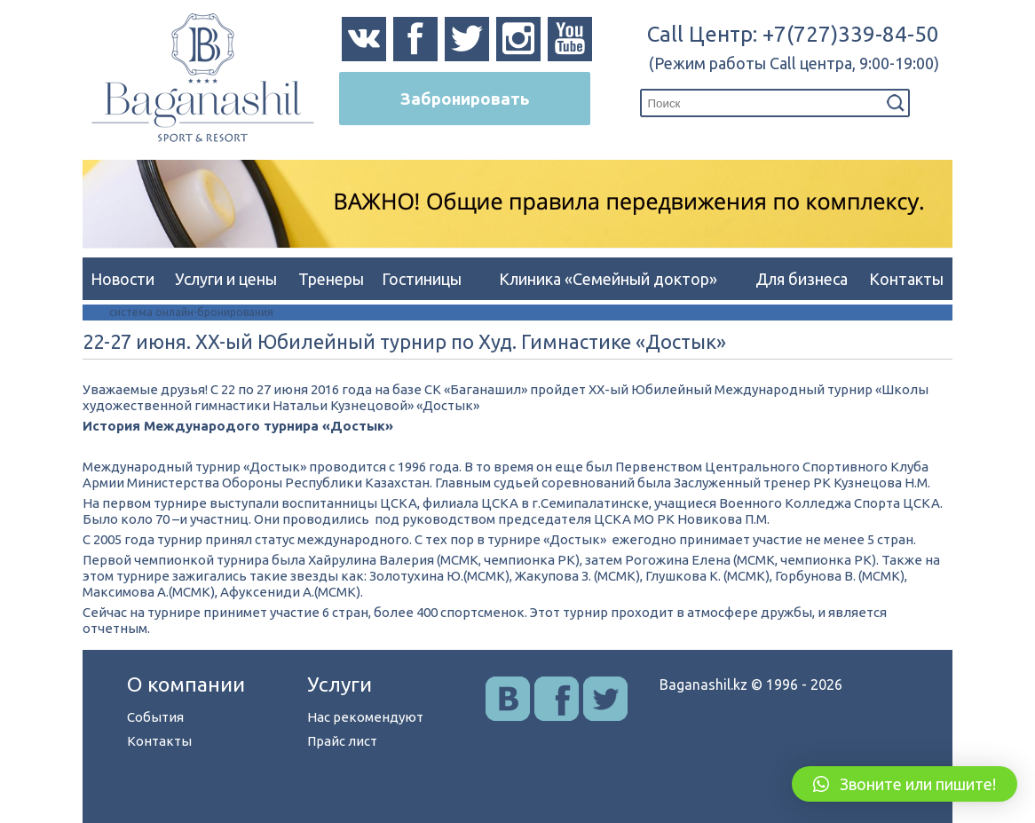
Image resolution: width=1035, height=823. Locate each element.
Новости (122, 279)
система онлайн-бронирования (191, 312)
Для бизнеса (801, 279)
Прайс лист (342, 740)
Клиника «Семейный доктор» (608, 279)
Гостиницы (422, 279)
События (155, 716)
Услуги (339, 684)
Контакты (906, 279)
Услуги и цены (226, 279)
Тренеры (331, 279)
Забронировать (464, 98)
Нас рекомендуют (365, 716)
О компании (186, 684)
